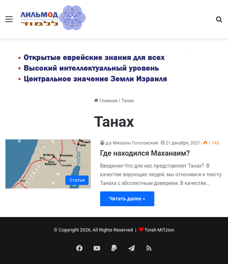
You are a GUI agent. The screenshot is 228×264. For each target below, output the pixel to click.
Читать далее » (127, 199)
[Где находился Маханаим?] (48, 164)
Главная (105, 100)
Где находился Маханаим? (145, 153)
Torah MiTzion (159, 230)
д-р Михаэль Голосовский (132, 143)
